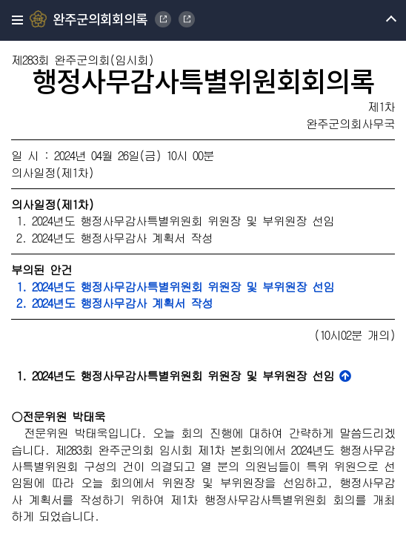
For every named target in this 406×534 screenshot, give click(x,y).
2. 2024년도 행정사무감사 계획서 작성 (112, 303)
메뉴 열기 (378, 20)
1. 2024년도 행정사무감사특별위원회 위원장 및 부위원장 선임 (172, 286)
